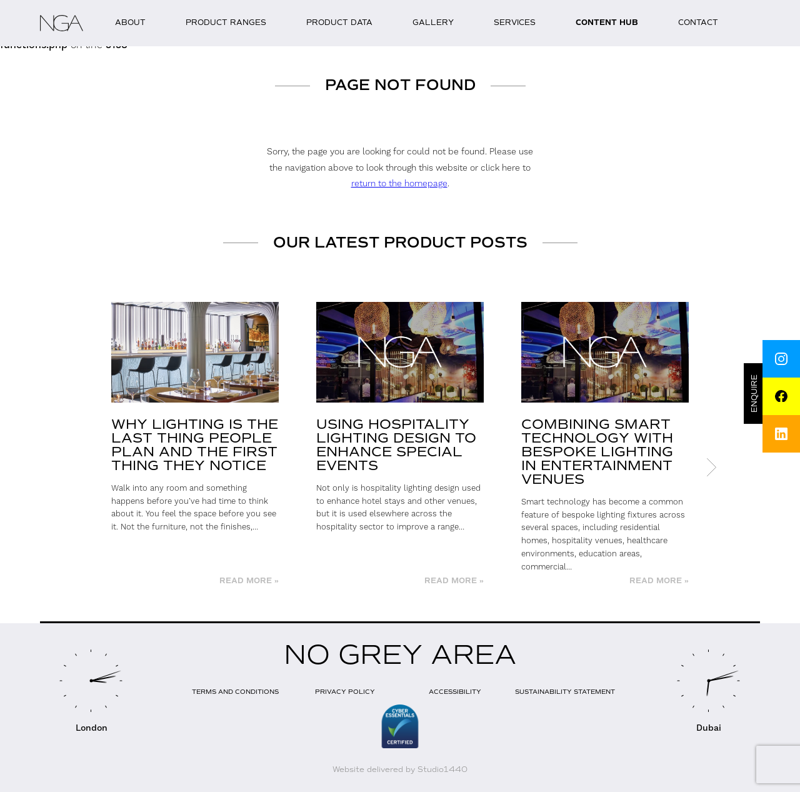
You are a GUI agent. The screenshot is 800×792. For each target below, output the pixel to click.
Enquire (755, 393)
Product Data (339, 22)
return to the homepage (399, 183)
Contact (698, 22)
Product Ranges (226, 22)
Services (515, 22)
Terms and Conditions (235, 692)
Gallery (433, 22)
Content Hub (607, 23)
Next (711, 466)
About (130, 22)
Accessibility (455, 692)
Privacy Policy (345, 692)
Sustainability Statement (565, 692)
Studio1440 (443, 769)
